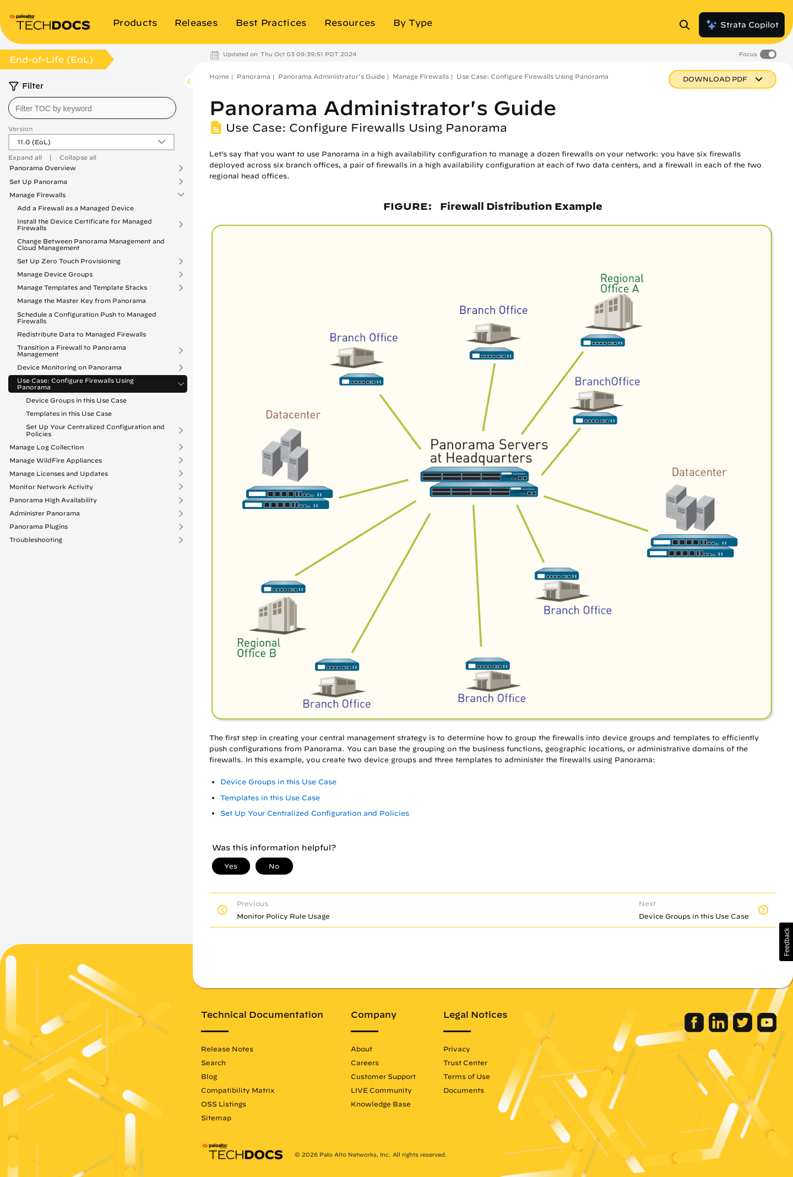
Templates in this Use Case (69, 413)
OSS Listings (223, 1104)
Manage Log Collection (46, 447)
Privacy (456, 1049)
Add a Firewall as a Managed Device (75, 207)
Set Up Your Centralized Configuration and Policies (95, 430)
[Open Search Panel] (688, 25)
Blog (209, 1076)
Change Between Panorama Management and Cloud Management (91, 244)
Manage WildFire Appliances (55, 460)
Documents (463, 1090)
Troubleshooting (35, 539)
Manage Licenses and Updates (58, 473)
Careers (365, 1062)
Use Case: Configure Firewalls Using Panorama (75, 383)
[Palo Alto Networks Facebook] (695, 1029)
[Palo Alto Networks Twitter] (743, 1029)
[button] (786, 942)
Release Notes (227, 1049)
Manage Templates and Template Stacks (82, 287)
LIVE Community (381, 1090)
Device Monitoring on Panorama (69, 367)
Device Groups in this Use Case (76, 400)
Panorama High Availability (53, 500)
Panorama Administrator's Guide (331, 76)
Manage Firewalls (37, 195)
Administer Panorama (44, 513)
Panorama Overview (42, 168)
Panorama (253, 76)
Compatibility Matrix (237, 1090)
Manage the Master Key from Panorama (81, 300)
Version (20, 128)
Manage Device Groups (55, 274)
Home (219, 76)
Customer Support (383, 1076)
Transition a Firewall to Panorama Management (71, 350)
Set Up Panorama (38, 181)
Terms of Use (466, 1076)
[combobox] (92, 108)
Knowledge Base (381, 1104)
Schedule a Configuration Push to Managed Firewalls (86, 317)
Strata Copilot (742, 24)
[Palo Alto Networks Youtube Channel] (766, 1029)
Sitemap (216, 1117)
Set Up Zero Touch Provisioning (69, 261)
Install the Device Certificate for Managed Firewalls (84, 224)
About (361, 1049)
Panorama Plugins (38, 526)
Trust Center (465, 1062)
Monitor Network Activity (51, 487)
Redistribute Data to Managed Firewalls (81, 334)
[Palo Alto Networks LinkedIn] (719, 1029)
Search (213, 1062)
